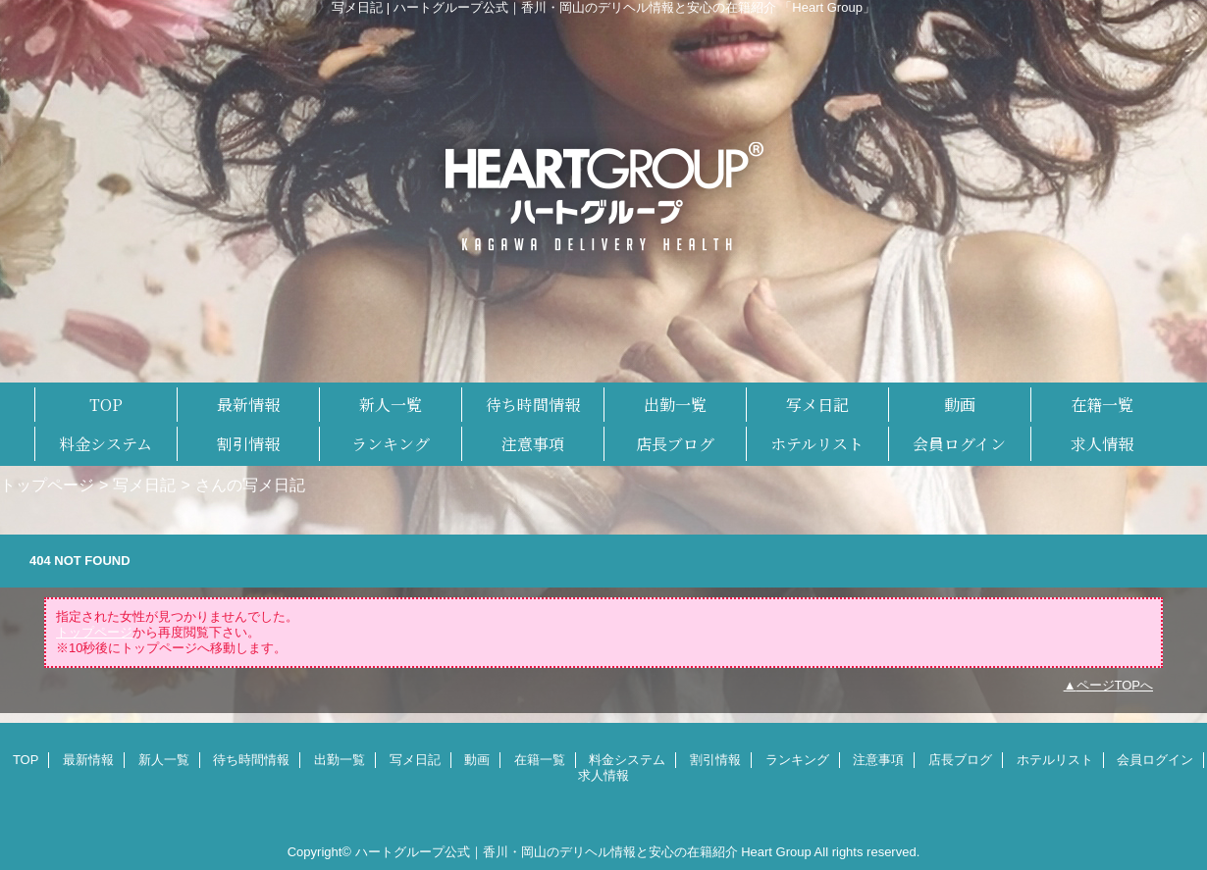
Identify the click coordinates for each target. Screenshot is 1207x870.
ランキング (797, 759)
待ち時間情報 (251, 759)
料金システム (627, 759)
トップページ (47, 484)
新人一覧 (163, 759)
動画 (477, 759)
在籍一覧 (539, 759)
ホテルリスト (1055, 759)
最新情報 (88, 759)
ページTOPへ (1115, 685)
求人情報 (603, 775)
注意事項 (878, 759)
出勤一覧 (339, 759)
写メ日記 (144, 484)
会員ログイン (1155, 759)
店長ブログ (960, 759)
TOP (106, 404)
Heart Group (776, 851)
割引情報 (715, 759)
